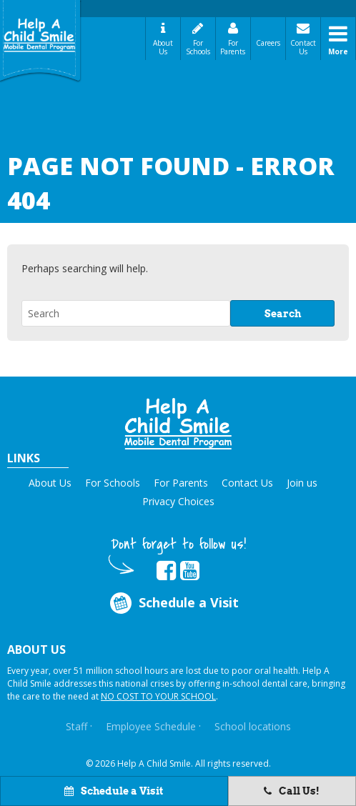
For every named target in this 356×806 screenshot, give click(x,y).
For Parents (232, 47)
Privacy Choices (178, 501)
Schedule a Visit (113, 791)
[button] (178, 423)
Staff (76, 726)
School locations (252, 726)
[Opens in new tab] (166, 570)
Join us (302, 482)
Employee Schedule (151, 726)
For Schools (198, 47)
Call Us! (292, 791)
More (338, 51)
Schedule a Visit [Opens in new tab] (173, 602)
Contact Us (303, 47)
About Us (163, 47)
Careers (268, 43)
